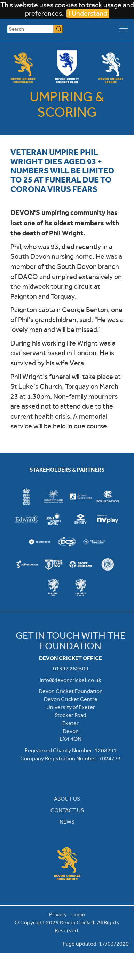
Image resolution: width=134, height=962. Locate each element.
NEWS (67, 822)
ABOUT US (67, 799)
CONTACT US (67, 810)
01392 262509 (70, 668)
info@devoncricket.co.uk (70, 680)
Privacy (58, 914)
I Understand (88, 13)
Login (78, 914)
